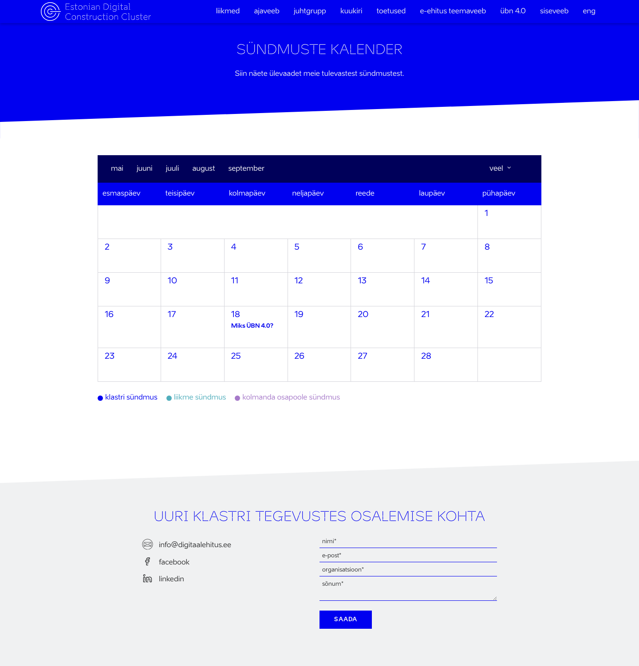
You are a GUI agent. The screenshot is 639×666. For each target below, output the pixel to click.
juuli (172, 168)
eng (589, 11)
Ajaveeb (266, 11)
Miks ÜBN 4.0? (252, 326)
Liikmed (228, 11)
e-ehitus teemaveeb (453, 11)
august (203, 168)
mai (117, 168)
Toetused (391, 11)
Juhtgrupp (310, 11)
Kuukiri (351, 11)
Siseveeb (554, 11)
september (246, 168)
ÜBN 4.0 (513, 11)
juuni (145, 168)
